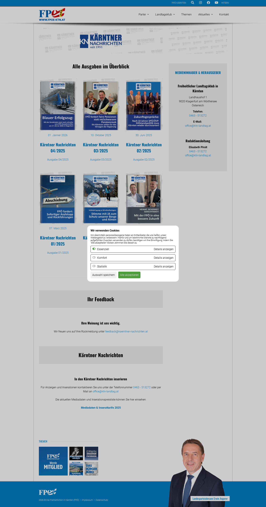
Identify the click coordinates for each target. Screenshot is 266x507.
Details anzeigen (164, 257)
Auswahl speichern (103, 275)
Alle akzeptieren (129, 275)
